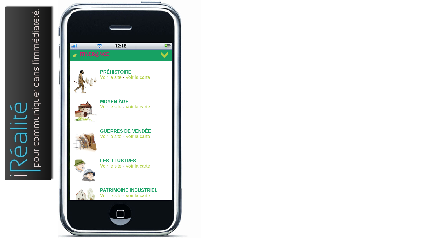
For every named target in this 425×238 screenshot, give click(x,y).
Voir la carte (138, 77)
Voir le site (111, 77)
